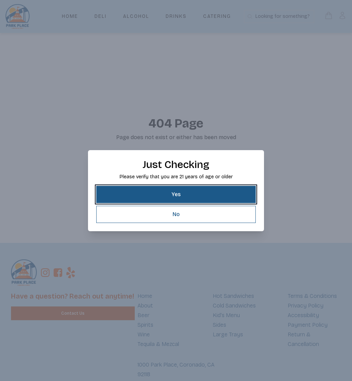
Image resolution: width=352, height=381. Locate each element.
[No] (176, 214)
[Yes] (176, 194)
